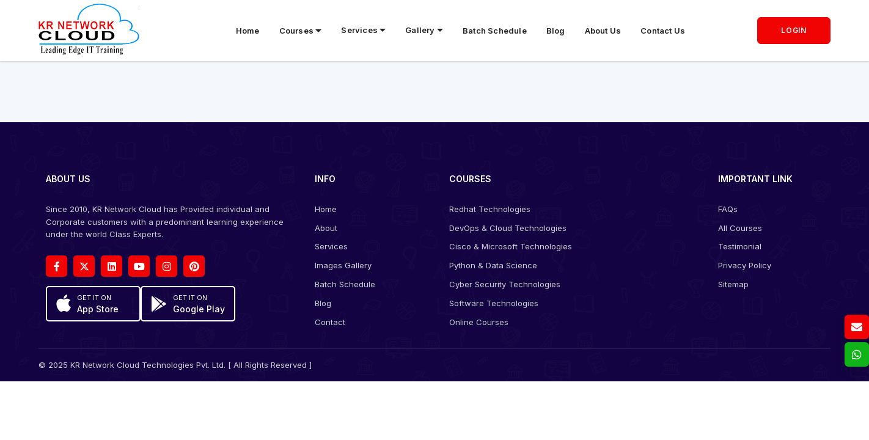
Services (331, 246)
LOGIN (794, 30)
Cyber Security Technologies (504, 284)
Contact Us (662, 30)
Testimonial (739, 246)
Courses (296, 30)
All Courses (740, 228)
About (326, 228)
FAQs (728, 209)
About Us (603, 30)
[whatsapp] (857, 354)
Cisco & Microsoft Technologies (510, 246)
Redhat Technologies (489, 209)
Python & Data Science (493, 265)
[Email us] (857, 327)
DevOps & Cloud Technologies (507, 228)
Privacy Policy (744, 265)
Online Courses (478, 322)
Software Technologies (493, 303)
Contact (330, 322)
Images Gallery (343, 265)
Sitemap (733, 284)
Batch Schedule (495, 30)
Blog (555, 30)
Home (248, 30)
